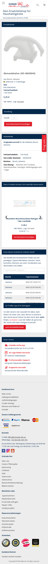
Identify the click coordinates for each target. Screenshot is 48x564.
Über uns (5, 461)
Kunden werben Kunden (11, 556)
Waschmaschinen (9, 518)
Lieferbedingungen (9, 400)
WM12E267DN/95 (33, 292)
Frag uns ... (44, 143)
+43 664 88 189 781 (19, 440)
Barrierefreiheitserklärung (12, 482)
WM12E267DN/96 (33, 298)
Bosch (9, 79)
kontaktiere (14, 320)
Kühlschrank (6, 527)
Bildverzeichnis (8, 486)
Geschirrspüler (8, 524)
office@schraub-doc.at (17, 437)
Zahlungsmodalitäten (10, 397)
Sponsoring (6, 467)
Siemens (16, 79)
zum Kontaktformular (14, 327)
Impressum (6, 476)
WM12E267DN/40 (33, 287)
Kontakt (5, 409)
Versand (20, 101)
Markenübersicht (8, 498)
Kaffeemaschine (8, 530)
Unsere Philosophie (10, 464)
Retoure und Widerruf (10, 406)
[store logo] (19, 5)
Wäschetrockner (8, 521)
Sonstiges (21, 167)
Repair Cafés (7, 505)
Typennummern (8, 495)
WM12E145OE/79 (33, 282)
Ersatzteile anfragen (10, 502)
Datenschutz (7, 479)
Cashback (5, 470)
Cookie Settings (8, 403)
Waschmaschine (10, 167)
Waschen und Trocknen (25, 164)
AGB (3, 473)
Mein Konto (6, 394)
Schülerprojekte (8, 508)
